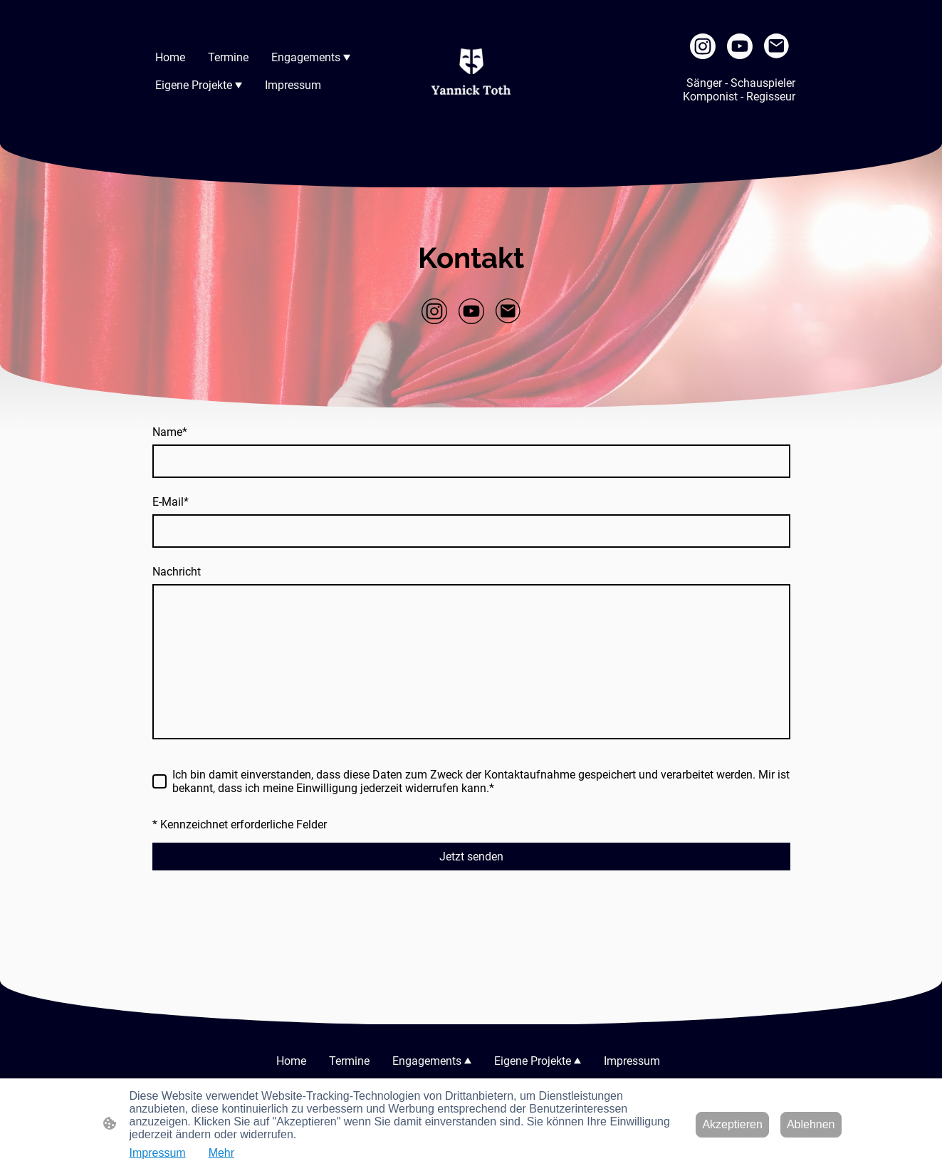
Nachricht (176, 571)
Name (169, 432)
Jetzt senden (471, 856)
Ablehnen (811, 1124)
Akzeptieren (732, 1124)
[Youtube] (740, 46)
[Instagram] (703, 46)
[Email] (777, 46)
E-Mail (170, 502)
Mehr (221, 1153)
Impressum (158, 1153)
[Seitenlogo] (471, 71)
